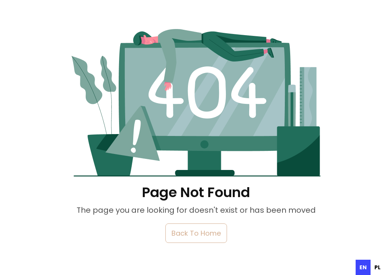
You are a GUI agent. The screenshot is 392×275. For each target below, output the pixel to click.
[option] (377, 267)
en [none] (363, 267)
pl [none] (377, 267)
